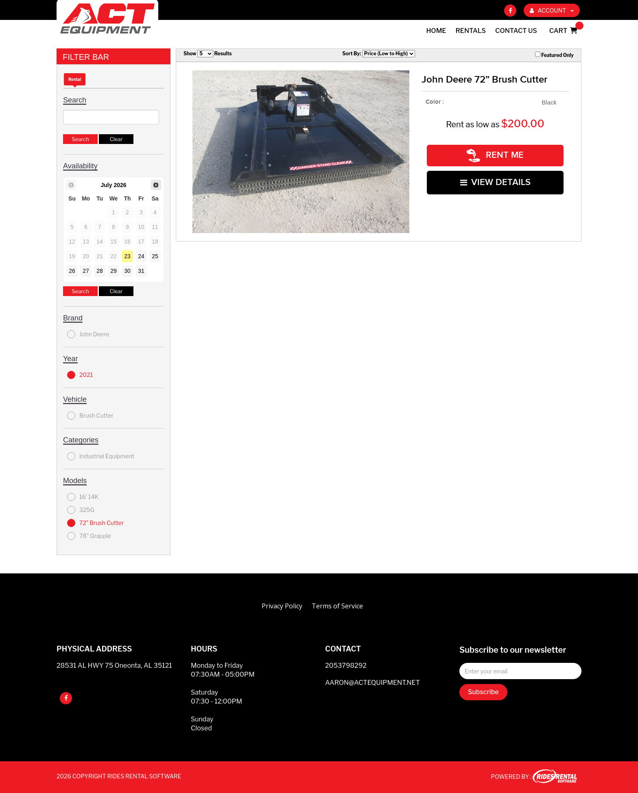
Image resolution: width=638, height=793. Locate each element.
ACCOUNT (552, 10)
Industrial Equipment (100, 456)
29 (113, 271)
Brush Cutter (90, 416)
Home (436, 31)
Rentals (471, 31)
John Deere (88, 334)
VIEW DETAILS (495, 181)
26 (72, 271)
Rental (74, 79)
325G (80, 510)
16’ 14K (82, 497)
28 (99, 271)
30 (127, 271)
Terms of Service (337, 605)
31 (141, 271)
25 (155, 256)
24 (141, 256)
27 (86, 271)
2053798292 (346, 665)
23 (127, 256)
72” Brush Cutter (95, 523)
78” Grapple (89, 536)
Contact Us (516, 31)
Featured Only (554, 55)
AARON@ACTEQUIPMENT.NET (372, 682)
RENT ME (495, 155)
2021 (80, 375)
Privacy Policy (282, 605)
